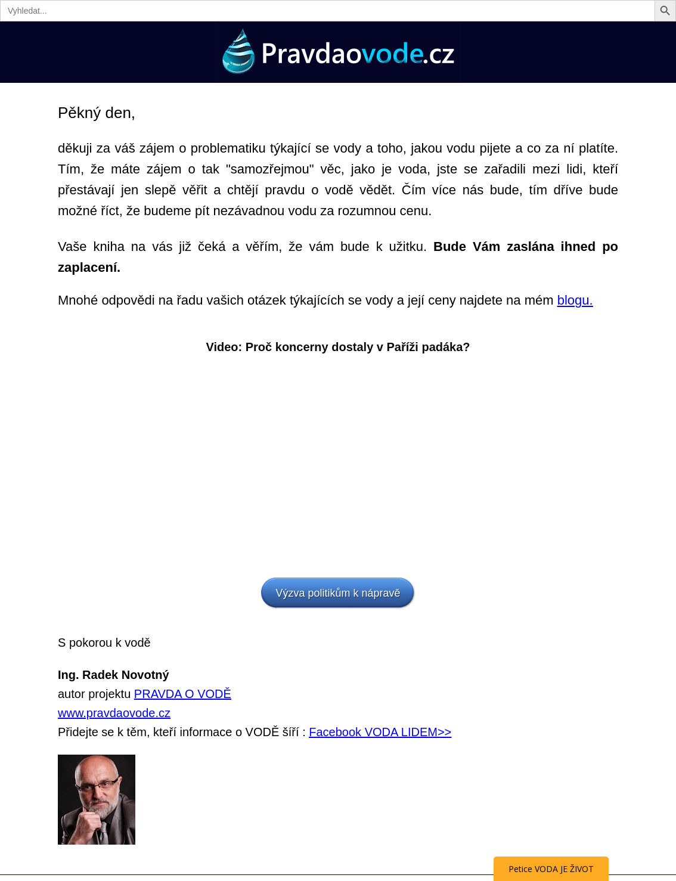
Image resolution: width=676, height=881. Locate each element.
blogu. (575, 300)
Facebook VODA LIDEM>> (380, 732)
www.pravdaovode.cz (114, 712)
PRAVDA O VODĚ (182, 693)
